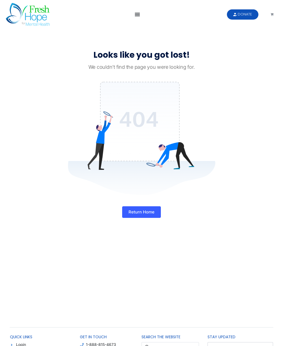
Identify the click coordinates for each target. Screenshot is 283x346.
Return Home (141, 212)
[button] (137, 14)
